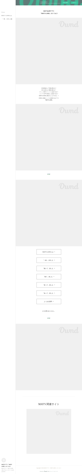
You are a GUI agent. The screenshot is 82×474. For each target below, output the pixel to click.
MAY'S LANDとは (6, 15)
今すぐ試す (65, 2)
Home (3, 12)
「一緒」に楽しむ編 (6, 19)
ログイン (74, 2)
